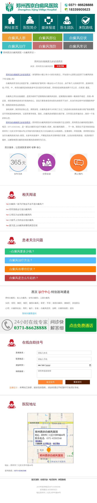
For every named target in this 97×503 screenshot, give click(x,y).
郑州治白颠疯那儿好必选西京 (18, 75)
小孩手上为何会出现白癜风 (21, 220)
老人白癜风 (21, 298)
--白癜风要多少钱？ (22, 251)
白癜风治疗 (17, 46)
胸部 (19, 303)
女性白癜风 (33, 298)
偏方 (31, 308)
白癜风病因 (63, 308)
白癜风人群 (17, 38)
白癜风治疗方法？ (21, 260)
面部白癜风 (57, 303)
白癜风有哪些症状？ (22, 269)
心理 (7, 308)
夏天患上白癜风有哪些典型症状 (23, 225)
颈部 (25, 303)
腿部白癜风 (34, 303)
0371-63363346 (20, 471)
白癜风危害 (45, 308)
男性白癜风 (10, 298)
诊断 (54, 308)
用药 (25, 308)
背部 (13, 303)
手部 (48, 303)
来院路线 (62, 480)
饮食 (37, 308)
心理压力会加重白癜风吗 (20, 215)
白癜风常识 (78, 46)
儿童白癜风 (45, 298)
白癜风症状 (78, 38)
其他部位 (76, 303)
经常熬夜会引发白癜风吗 (20, 209)
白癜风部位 (47, 38)
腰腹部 (67, 303)
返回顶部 (35, 480)
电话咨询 (53, 480)
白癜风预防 (47, 46)
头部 (7, 303)
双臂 (43, 303)
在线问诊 (44, 480)
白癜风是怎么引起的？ (23, 277)
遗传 (72, 308)
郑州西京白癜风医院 (12, 52)
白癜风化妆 (16, 308)
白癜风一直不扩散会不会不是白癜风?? (26, 204)
